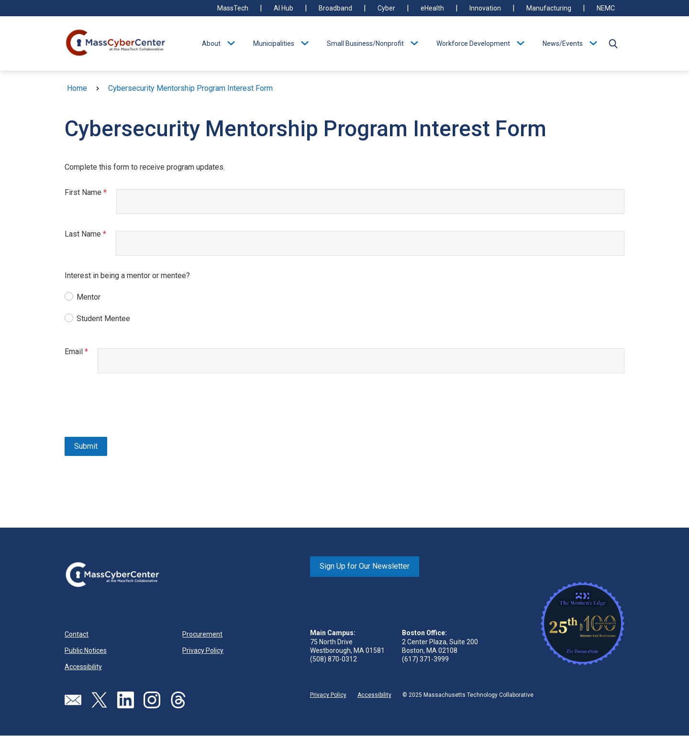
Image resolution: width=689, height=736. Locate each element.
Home (77, 88)
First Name (90, 192)
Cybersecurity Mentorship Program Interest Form (190, 88)
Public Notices (86, 650)
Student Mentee (103, 318)
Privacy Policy (202, 650)
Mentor (88, 297)
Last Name (90, 233)
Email (81, 351)
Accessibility (83, 667)
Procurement (202, 634)
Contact (77, 634)
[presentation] (137, 406)
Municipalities (273, 43)
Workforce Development (473, 43)
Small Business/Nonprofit (365, 43)
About (211, 43)
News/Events (563, 43)
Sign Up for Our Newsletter (365, 566)
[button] (613, 43)
